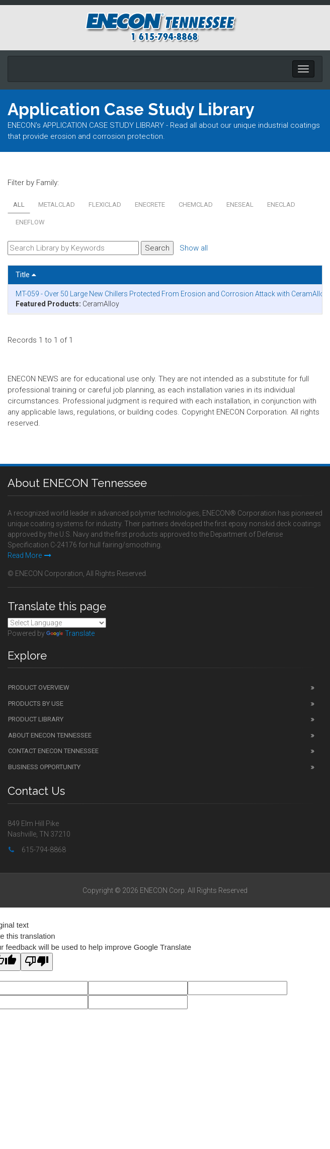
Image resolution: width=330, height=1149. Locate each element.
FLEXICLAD (105, 204)
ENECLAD (281, 204)
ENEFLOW (30, 222)
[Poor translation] (37, 962)
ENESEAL (240, 204)
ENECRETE (150, 204)
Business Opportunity (44, 767)
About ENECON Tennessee (50, 735)
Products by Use (35, 703)
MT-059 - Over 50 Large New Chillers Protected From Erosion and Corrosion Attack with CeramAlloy (172, 294)
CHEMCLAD (196, 204)
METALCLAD (56, 204)
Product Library (35, 719)
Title (26, 274)
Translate (70, 633)
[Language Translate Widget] (57, 623)
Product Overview (38, 687)
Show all (194, 248)
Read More (29, 555)
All (19, 204)
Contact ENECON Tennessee (53, 751)
